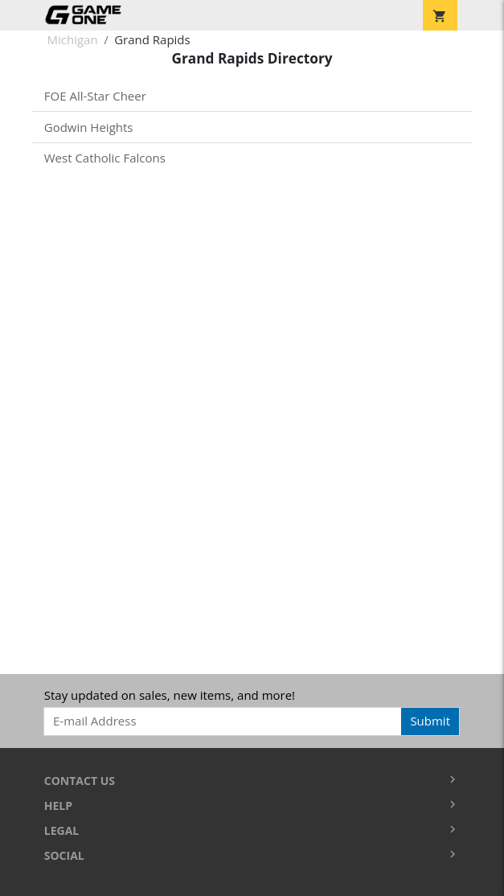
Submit (430, 721)
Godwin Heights (88, 127)
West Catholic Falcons (105, 158)
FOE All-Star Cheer (95, 96)
